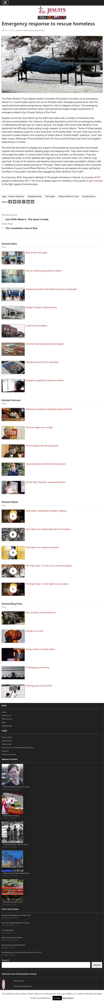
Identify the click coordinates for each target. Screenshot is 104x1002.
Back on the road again (36, 252)
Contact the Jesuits (9, 754)
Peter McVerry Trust (69, 196)
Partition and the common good (15, 844)
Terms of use (6, 744)
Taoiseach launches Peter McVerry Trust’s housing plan (51, 289)
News (31, 30)
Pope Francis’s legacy (11, 815)
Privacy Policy (7, 737)
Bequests (5, 751)
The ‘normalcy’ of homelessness (40, 612)
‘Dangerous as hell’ (34, 631)
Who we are (6, 715)
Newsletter (40, 30)
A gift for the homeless (36, 325)
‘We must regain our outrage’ (39, 427)
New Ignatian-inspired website (13, 945)
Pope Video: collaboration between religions (46, 510)
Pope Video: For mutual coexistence (42, 547)
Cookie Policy (7, 741)
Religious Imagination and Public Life (16, 915)
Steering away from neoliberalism (16, 873)
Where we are (7, 719)
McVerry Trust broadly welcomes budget (45, 344)
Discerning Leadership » (23, 986)
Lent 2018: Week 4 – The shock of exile (26, 219)
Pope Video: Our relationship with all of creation (48, 529)
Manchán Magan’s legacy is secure (16, 787)
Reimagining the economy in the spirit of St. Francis (21, 952)
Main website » (19, 981)
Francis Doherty (16, 196)
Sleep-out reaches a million (12, 937)
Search (5, 960)
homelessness (35, 196)
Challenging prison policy (37, 667)
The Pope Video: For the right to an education (47, 584)
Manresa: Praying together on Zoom (15, 923)
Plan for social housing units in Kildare (44, 270)
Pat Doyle (50, 196)
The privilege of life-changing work (42, 445)
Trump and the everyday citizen (40, 649)
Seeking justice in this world (39, 685)
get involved (96, 180)
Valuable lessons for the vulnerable (42, 362)
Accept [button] (57, 998)
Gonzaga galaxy (8, 930)
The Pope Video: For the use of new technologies (49, 565)
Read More (67, 997)
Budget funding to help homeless (41, 307)
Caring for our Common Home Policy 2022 (18, 747)
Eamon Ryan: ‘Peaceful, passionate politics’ (46, 482)
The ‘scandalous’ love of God (21, 228)
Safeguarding (7, 726)
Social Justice (88, 196)
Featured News (22, 30)
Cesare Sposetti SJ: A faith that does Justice (45, 464)
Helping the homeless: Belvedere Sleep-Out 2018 (48, 409)
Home (4, 712)
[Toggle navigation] (5, 2)
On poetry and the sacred (13, 902)
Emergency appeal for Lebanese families (45, 380)
